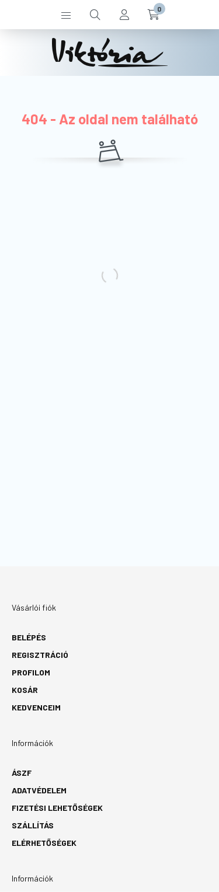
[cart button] (153, 14)
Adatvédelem (39, 790)
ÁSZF (22, 773)
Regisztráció (40, 655)
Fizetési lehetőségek (57, 808)
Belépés (29, 637)
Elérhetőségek (44, 843)
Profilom (31, 672)
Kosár (25, 690)
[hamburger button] (66, 14)
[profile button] (124, 14)
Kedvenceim (36, 707)
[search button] (95, 14)
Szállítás (33, 825)
